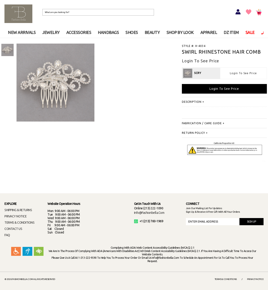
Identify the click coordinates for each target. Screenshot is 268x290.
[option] (7, 50)
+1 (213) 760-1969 (148, 221)
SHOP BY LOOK (180, 32)
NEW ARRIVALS (21, 32)
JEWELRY (51, 32)
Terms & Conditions (226, 279)
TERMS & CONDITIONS (19, 222)
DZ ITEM (231, 32)
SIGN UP (251, 221)
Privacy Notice (255, 279)
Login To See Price (243, 73)
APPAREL (208, 32)
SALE (250, 32)
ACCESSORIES (78, 32)
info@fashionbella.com (149, 212)
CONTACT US (13, 229)
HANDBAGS (108, 32)
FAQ (7, 235)
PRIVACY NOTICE (15, 216)
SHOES (131, 32)
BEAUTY (152, 32)
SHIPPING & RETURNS (18, 210)
